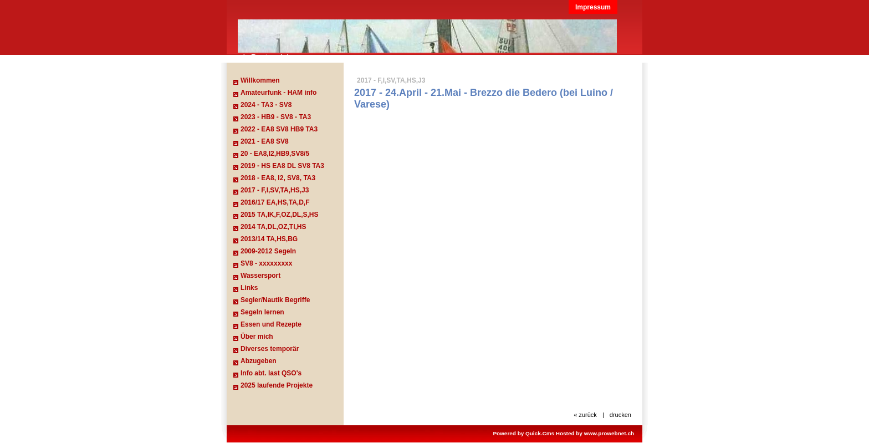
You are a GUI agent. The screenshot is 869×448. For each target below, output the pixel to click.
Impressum (593, 7)
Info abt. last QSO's (271, 373)
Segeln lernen (262, 312)
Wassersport (260, 275)
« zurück (585, 414)
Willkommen (260, 80)
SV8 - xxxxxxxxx (266, 263)
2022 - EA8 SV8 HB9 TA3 (279, 129)
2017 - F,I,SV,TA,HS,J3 (275, 190)
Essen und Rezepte (271, 324)
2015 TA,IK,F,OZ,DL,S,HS (279, 214)
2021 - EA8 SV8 (265, 141)
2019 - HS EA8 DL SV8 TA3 (282, 166)
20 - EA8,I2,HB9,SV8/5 (275, 153)
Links (249, 288)
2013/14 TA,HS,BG (269, 239)
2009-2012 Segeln (268, 251)
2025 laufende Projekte (277, 385)
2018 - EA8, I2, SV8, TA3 (278, 178)
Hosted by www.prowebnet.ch (595, 433)
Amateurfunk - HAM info (278, 92)
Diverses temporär (270, 349)
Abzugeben (259, 361)
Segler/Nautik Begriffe (275, 300)
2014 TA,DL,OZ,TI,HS (273, 227)
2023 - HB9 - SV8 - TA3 (276, 117)
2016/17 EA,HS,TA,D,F (275, 202)
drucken (620, 414)
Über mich (257, 336)
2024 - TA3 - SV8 (266, 105)
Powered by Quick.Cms (523, 433)
